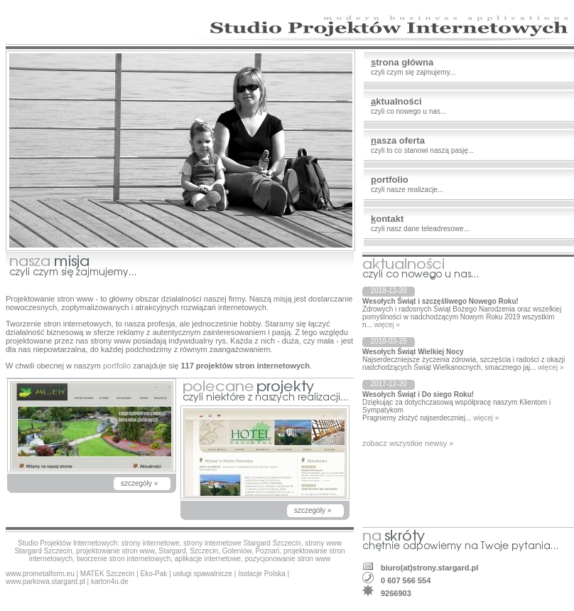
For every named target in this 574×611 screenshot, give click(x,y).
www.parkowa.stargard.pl (45, 581)
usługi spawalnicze (202, 574)
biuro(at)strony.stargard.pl (429, 567)
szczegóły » (139, 483)
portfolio (117, 365)
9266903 (396, 593)
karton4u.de (110, 581)
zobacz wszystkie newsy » (407, 443)
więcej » (387, 325)
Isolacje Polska (262, 574)
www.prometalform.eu (40, 574)
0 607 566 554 (405, 580)
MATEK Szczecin (107, 574)
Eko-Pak (154, 574)
